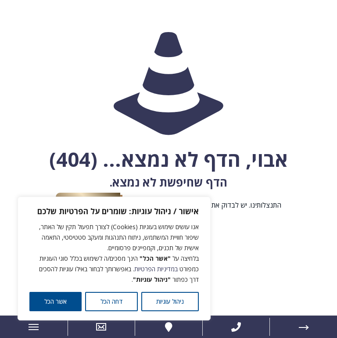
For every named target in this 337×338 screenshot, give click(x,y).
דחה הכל (111, 301)
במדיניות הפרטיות (156, 269)
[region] (114, 258)
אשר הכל (55, 301)
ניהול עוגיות (170, 301)
